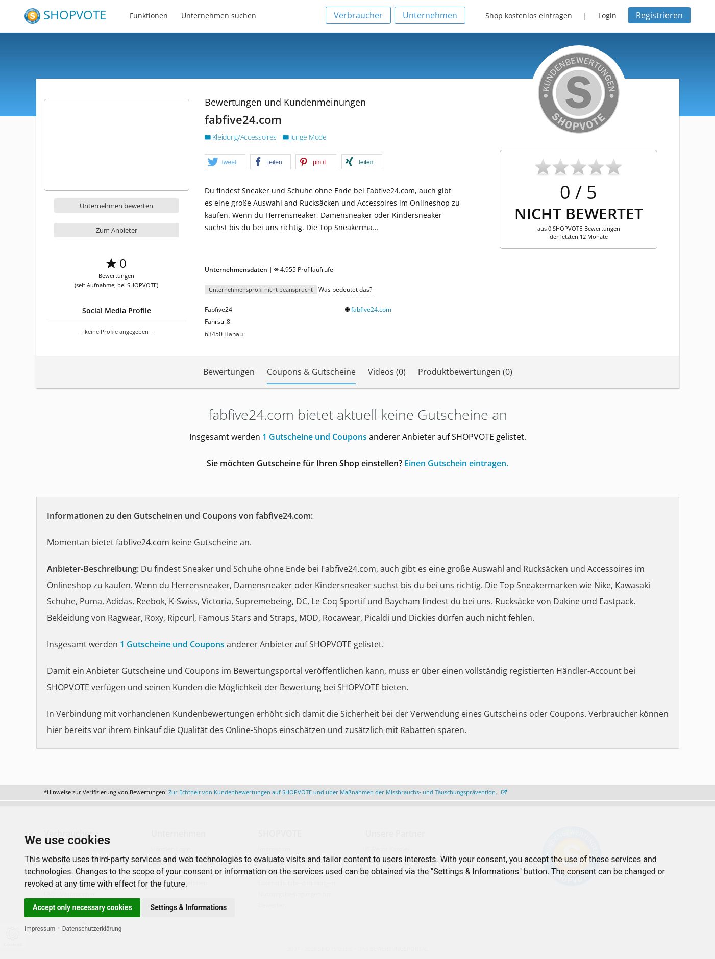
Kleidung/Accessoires (242, 137)
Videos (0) (387, 371)
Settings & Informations (189, 907)
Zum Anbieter (116, 230)
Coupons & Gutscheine (311, 371)
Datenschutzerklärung (92, 928)
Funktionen (149, 15)
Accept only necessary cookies (82, 907)
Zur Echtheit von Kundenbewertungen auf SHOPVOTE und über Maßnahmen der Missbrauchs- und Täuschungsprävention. (337, 792)
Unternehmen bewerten (116, 205)
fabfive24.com (371, 309)
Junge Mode (305, 137)
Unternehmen (430, 15)
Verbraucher (358, 15)
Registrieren (659, 15)
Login (607, 15)
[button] (225, 162)
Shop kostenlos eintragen (528, 15)
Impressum (39, 928)
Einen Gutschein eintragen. (456, 463)
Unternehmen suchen (218, 15)
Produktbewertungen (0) (465, 371)
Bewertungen (229, 371)
